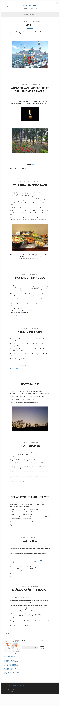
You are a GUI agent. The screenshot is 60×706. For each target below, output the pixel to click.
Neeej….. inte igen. (30, 331)
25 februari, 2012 (24, 540)
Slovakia (12, 671)
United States (13, 672)
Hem (5, 688)
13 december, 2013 (24, 21)
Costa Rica (11, 660)
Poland (5, 670)
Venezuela (6, 673)
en (36, 610)
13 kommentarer (35, 540)
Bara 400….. (30, 543)
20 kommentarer (36, 181)
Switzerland (6, 660)
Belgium (5, 659)
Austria (13, 656)
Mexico (8, 668)
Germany (10, 662)
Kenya (8, 667)
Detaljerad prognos (8, 681)
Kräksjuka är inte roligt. (30, 592)
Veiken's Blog (30, 5)
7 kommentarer (35, 589)
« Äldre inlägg (7, 636)
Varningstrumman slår (30, 184)
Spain (8, 663)
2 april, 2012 (25, 442)
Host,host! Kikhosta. (30, 277)
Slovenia (9, 671)
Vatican (18, 672)
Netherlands (12, 668)
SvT (21, 368)
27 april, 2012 (24, 381)
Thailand (16, 671)
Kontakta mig (42, 645)
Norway (16, 668)
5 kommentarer (34, 328)
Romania (12, 670)
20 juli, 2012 (24, 274)
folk (33, 570)
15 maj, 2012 (25, 328)
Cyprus (15, 660)
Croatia (12, 664)
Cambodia (12, 667)
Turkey (5, 672)
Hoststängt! (30, 384)
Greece (9, 664)
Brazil (12, 659)
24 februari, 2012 (24, 589)
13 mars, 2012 (24, 493)
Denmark (13, 662)
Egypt (5, 663)
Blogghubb (42, 651)
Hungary (16, 664)
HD (16, 368)
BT (13, 531)
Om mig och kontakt (12, 688)
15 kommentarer (34, 381)
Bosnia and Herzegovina (11, 658)
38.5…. (30, 24)
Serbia (16, 670)
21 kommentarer (35, 84)
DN (16, 316)
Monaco (15, 667)
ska (47, 603)
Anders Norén (10, 694)
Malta (5, 668)
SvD (13, 316)
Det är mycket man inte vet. (30, 499)
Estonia (17, 662)
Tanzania (9, 672)
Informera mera (30, 445)
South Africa (11, 673)
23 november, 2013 (25, 84)
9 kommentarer (34, 493)
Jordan (5, 667)
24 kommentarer (35, 21)
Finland (11, 663)
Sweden (5, 671)
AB (11, 580)
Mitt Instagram (21, 688)
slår (41, 563)
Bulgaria (9, 659)
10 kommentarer (34, 274)
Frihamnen (6, 680)
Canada (15, 659)
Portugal (9, 670)
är (20, 617)
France (14, 663)
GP (10, 316)
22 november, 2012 (24, 181)
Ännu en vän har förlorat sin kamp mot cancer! (30, 90)
